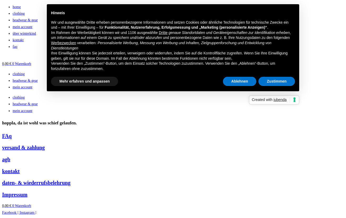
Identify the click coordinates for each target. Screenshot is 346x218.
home (17, 7)
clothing (19, 14)
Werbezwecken (63, 43)
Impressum (14, 194)
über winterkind (24, 34)
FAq (7, 136)
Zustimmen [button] (277, 81)
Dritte (163, 33)
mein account (22, 27)
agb (6, 159)
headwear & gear (25, 20)
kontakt (18, 40)
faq (15, 47)
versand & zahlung (23, 147)
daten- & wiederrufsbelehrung (36, 183)
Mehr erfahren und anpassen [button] (84, 81)
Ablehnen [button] (239, 81)
